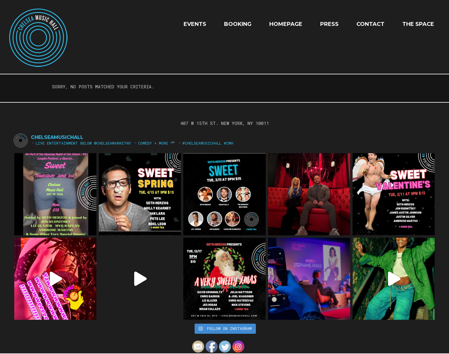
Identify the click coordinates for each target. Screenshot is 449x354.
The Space (418, 24)
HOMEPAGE (285, 24)
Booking (237, 24)
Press (329, 24)
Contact (370, 24)
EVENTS (195, 24)
